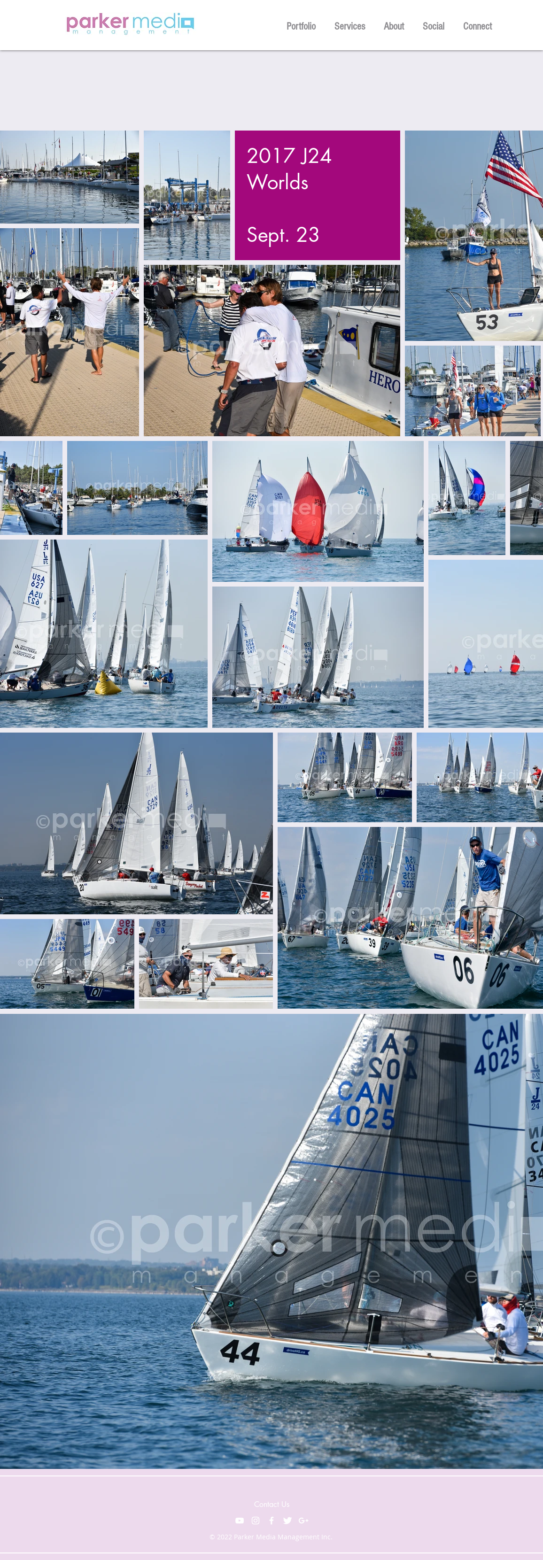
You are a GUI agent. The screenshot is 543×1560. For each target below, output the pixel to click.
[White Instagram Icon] (255, 1520)
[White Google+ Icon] (303, 1520)
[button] (301, 25)
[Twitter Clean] (287, 1520)
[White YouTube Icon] (239, 1520)
